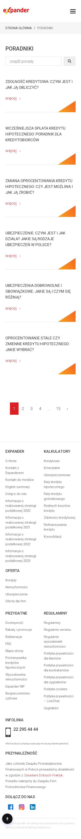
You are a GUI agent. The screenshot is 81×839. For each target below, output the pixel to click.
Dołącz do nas (16, 494)
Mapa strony (14, 651)
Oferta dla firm (15, 601)
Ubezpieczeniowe (57, 475)
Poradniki (45, 28)
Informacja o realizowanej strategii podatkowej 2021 (20, 522)
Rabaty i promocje (18, 630)
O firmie (11, 461)
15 (58, 408)
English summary (17, 487)
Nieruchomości (16, 587)
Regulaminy (52, 623)
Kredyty (10, 580)
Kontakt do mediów (19, 480)
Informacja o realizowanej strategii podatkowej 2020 (20, 506)
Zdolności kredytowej (59, 518)
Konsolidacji (52, 537)
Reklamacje (13, 637)
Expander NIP (15, 686)
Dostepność (14, 623)
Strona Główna (18, 28)
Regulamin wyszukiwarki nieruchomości (55, 641)
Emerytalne (52, 468)
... (49, 408)
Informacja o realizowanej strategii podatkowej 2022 (20, 539)
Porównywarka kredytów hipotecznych (15, 662)
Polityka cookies (55, 689)
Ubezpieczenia (16, 594)
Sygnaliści (51, 708)
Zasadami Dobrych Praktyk (43, 775)
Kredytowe (52, 461)
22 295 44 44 (25, 729)
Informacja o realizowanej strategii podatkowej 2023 (20, 556)
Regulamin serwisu (57, 630)
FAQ (8, 644)
